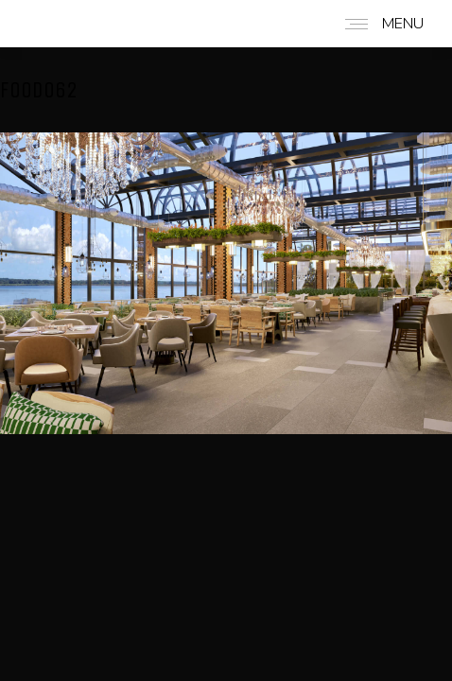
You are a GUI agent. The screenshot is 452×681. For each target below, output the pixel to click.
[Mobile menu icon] (380, 23)
